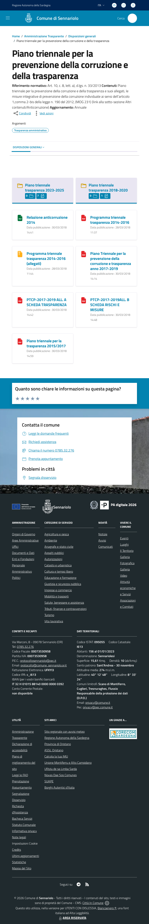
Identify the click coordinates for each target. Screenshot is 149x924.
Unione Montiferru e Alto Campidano (68, 762)
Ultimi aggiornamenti (25, 855)
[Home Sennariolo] (49, 18)
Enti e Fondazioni (23, 559)
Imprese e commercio (58, 590)
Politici (16, 577)
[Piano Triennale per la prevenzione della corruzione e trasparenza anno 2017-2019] (84, 253)
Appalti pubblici (54, 552)
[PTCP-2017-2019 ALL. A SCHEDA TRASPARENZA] (20, 300)
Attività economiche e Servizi (128, 588)
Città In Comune (92, 902)
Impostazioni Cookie (25, 843)
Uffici (15, 546)
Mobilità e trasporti (56, 596)
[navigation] (7, 18)
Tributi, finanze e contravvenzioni (65, 608)
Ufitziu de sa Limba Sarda (60, 768)
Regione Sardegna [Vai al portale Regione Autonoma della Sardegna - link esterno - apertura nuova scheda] (31, 5)
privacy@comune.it (97, 702)
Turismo (49, 615)
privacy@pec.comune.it (98, 707)
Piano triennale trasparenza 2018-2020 (108, 187)
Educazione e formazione (60, 577)
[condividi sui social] (22, 113)
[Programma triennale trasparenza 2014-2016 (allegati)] (20, 253)
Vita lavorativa (53, 621)
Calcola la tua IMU (56, 756)
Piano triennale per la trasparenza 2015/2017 (46, 343)
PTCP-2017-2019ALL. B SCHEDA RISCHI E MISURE (109, 305)
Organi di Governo (23, 534)
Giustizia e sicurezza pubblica (62, 584)
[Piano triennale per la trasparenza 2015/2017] (20, 341)
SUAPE (49, 781)
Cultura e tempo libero (58, 571)
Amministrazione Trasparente (44, 36)
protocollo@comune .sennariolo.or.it (44, 665)
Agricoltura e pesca (56, 534)
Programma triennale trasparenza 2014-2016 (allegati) (46, 258)
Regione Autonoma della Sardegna (66, 737)
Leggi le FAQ (20, 775)
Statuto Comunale (24, 824)
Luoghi (124, 544)
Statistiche (19, 862)
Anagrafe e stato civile (58, 546)
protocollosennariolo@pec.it (38, 660)
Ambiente (50, 540)
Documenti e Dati (23, 552)
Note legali (19, 837)
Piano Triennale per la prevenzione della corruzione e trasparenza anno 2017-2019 (110, 261)
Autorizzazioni (53, 559)
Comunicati (105, 546)
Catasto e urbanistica (58, 565)
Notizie (102, 534)
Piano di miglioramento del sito (23, 762)
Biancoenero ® (107, 908)
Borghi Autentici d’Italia (59, 787)
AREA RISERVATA (72, 917)
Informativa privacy (24, 831)
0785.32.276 (25, 646)
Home (16, 36)
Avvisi (102, 540)
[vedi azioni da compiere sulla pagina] (43, 113)
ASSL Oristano (53, 750)
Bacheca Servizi (22, 818)
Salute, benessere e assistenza (64, 602)
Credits (16, 849)
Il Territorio (126, 550)
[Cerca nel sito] (132, 18)
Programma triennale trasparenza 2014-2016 (109, 219)
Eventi (124, 538)
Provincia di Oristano (57, 744)
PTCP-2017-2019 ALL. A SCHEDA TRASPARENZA (47, 302)
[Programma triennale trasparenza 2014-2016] (84, 217)
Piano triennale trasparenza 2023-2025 (44, 187)
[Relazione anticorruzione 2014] (20, 217)
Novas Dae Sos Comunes (60, 775)
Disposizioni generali (82, 36)
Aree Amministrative (25, 540)
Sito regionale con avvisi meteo (64, 731)
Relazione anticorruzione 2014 (47, 219)
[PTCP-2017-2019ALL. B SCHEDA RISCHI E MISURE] (84, 300)
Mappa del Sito (21, 868)
